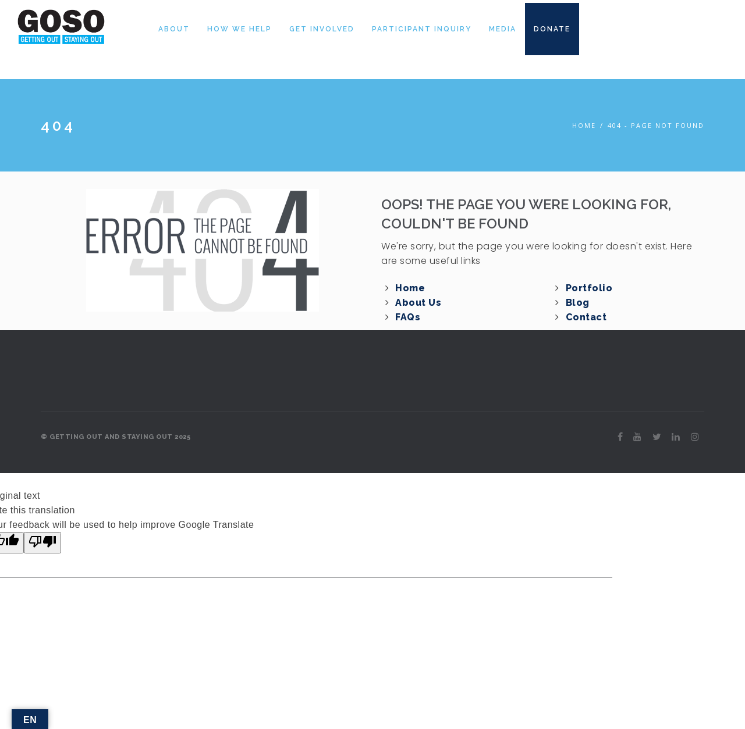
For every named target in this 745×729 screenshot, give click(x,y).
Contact (586, 317)
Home (584, 125)
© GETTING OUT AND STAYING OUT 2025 (115, 437)
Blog (578, 302)
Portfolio (589, 288)
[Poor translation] (42, 542)
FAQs (407, 317)
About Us (418, 302)
